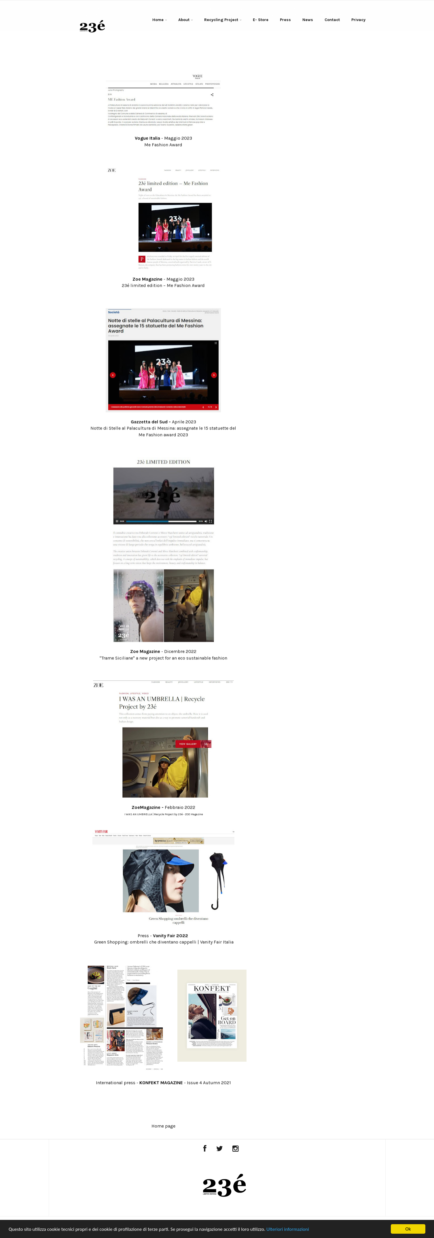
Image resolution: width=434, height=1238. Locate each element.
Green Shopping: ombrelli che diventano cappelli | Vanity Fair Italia (164, 942)
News (307, 20)
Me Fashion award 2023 (163, 435)
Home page (163, 1126)
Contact (332, 20)
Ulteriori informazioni (287, 1229)
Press (285, 20)
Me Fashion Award (163, 145)
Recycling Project (221, 20)
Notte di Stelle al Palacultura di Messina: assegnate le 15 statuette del (163, 428)
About (183, 20)
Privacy (358, 20)
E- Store (260, 20)
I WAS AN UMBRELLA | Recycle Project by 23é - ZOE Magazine (163, 815)
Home (158, 20)
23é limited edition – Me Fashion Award (163, 286)
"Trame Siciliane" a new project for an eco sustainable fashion (163, 658)
